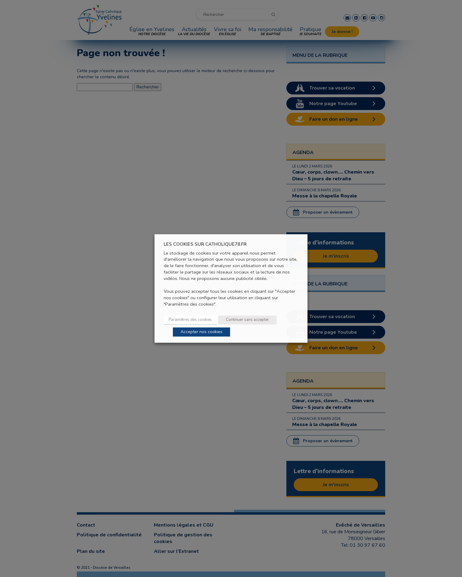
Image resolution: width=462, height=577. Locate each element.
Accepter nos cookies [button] (201, 332)
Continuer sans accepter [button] (247, 320)
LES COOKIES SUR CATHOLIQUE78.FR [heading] (205, 244)
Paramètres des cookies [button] (190, 320)
